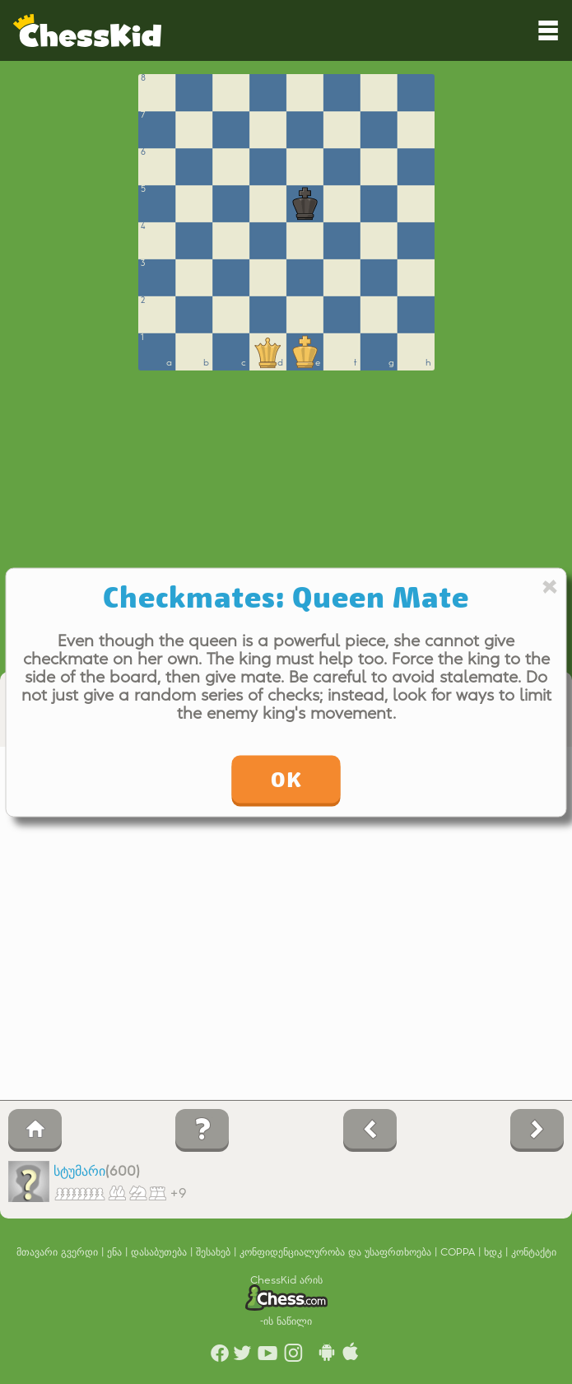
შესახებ (215, 1252)
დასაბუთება (160, 1252)
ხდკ (494, 1252)
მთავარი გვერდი (58, 1252)
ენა (116, 1252)
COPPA (459, 1252)
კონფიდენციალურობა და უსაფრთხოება (337, 1252)
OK (286, 779)
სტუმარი (79, 1171)
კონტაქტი (533, 1252)
